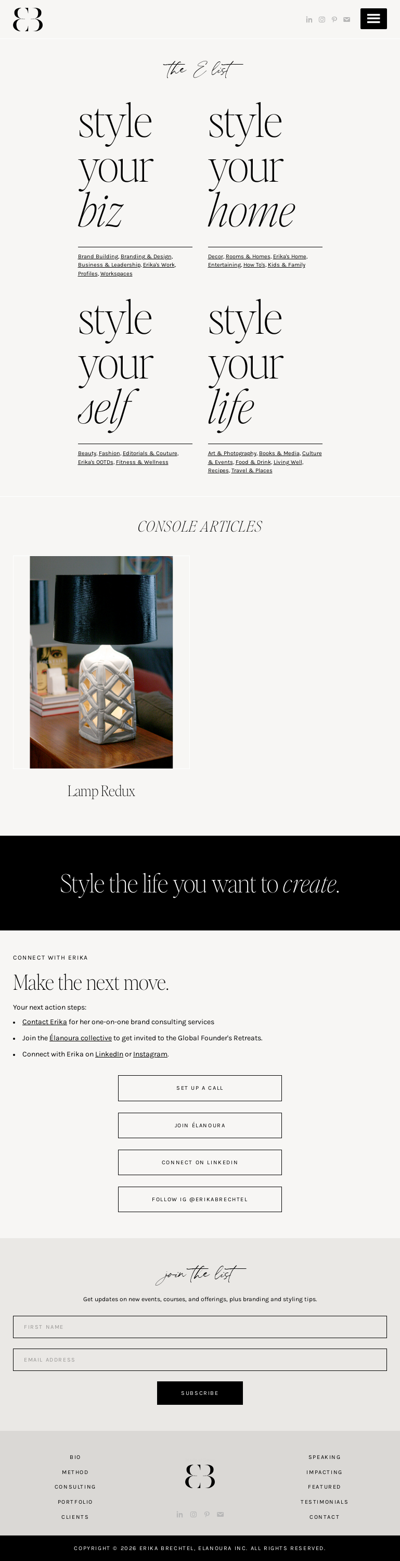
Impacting (324, 1472)
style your (116, 167)
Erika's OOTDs (95, 462)
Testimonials (325, 1502)
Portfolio (75, 1502)
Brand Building (98, 256)
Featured (324, 1486)
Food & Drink (253, 462)
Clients (75, 1517)
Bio (75, 1457)
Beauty (87, 453)
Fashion (109, 453)
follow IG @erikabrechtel (200, 1199)
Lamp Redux (101, 790)
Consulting (75, 1486)
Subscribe (199, 1393)
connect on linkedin (200, 1162)
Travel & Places (252, 470)
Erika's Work (159, 264)
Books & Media (279, 453)
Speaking (324, 1457)
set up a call (200, 1088)
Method (75, 1472)
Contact (324, 1517)
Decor (215, 256)
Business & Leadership (109, 264)
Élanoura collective (80, 1038)
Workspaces (116, 273)
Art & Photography (232, 453)
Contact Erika (44, 1021)
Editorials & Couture (150, 453)
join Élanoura (200, 1125)
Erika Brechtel (28, 19)
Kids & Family (286, 264)
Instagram (150, 1054)
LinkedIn (109, 1054)
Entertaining (224, 264)
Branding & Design (146, 256)
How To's (254, 264)
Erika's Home (289, 256)
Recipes (218, 470)
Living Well (288, 462)
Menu (373, 18)
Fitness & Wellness (142, 462)
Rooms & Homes (248, 256)
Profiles (88, 273)
